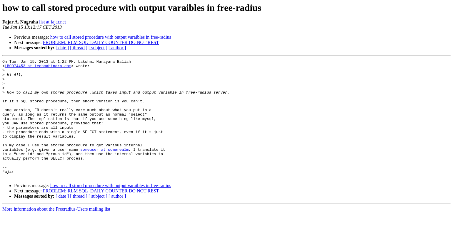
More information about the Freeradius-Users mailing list (56, 231)
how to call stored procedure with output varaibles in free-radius (110, 37)
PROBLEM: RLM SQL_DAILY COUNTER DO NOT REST (101, 42)
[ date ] (62, 47)
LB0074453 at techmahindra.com (38, 67)
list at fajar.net (52, 21)
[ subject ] (98, 47)
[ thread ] (78, 47)
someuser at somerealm (104, 167)
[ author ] (117, 47)
